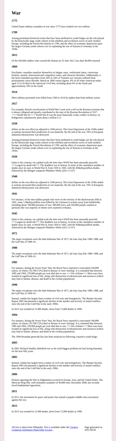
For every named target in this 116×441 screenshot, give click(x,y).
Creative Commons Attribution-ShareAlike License (45, 428)
